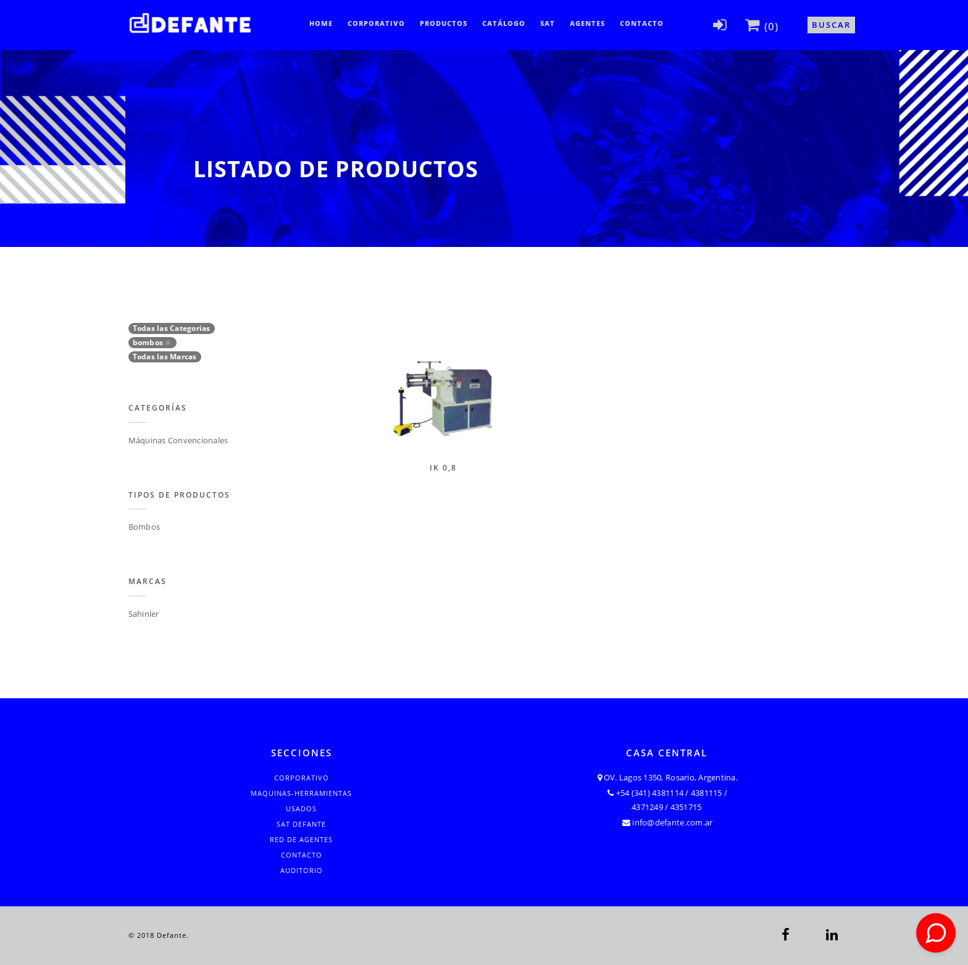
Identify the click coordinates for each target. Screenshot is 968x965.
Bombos (144, 526)
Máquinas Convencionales (178, 440)
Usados (301, 808)
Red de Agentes (301, 839)
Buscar (831, 24)
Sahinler (143, 613)
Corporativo (376, 23)
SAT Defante (301, 824)
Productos (443, 23)
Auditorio (301, 870)
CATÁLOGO (503, 23)
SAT (547, 23)
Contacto (642, 23)
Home (321, 23)
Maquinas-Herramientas (301, 793)
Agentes (587, 23)
